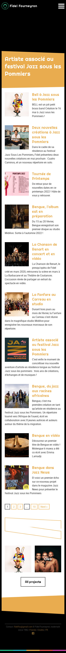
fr (46, 629)
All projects (33, 582)
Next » (44, 506)
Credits (41, 629)
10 (34, 506)
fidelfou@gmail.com (23, 626)
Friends (32, 629)
